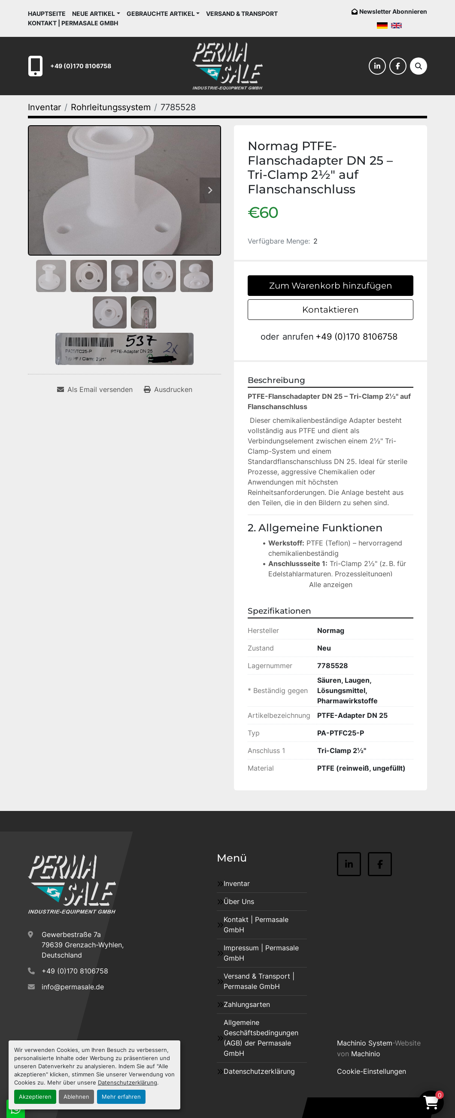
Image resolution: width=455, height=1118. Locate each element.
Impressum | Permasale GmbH (261, 952)
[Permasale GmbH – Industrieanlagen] (72, 884)
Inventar (237, 883)
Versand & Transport (242, 13)
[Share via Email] (95, 389)
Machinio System (364, 1043)
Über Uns (239, 901)
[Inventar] (44, 107)
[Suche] (418, 66)
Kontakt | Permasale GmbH (73, 23)
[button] (96, 13)
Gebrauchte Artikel (161, 13)
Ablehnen (76, 1097)
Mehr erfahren (121, 1097)
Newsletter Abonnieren (393, 11)
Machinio (365, 1053)
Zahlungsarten (247, 1004)
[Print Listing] (168, 389)
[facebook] (397, 66)
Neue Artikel (93, 13)
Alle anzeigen (330, 584)
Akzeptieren (35, 1097)
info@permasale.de (73, 986)
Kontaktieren (330, 309)
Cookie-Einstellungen (371, 1071)
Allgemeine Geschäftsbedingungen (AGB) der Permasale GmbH (261, 1038)
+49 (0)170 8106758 (80, 65)
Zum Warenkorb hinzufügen (330, 285)
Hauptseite (47, 13)
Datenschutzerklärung (127, 1082)
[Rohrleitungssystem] (111, 107)
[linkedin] (377, 66)
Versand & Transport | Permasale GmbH (259, 981)
